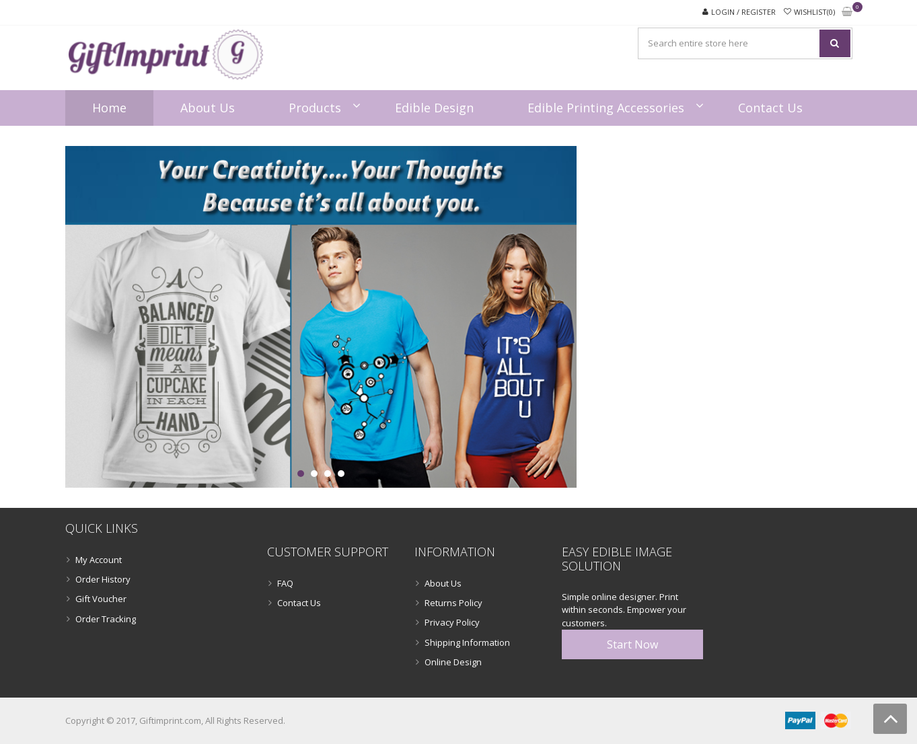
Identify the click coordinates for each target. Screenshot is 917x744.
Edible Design (434, 108)
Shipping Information (467, 642)
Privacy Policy (452, 622)
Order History (103, 579)
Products (315, 108)
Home (109, 108)
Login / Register (743, 12)
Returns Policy (453, 603)
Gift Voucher (100, 599)
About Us (207, 108)
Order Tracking (105, 619)
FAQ (285, 583)
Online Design (453, 662)
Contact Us (770, 108)
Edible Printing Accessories (605, 108)
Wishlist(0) (814, 12)
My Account (98, 560)
